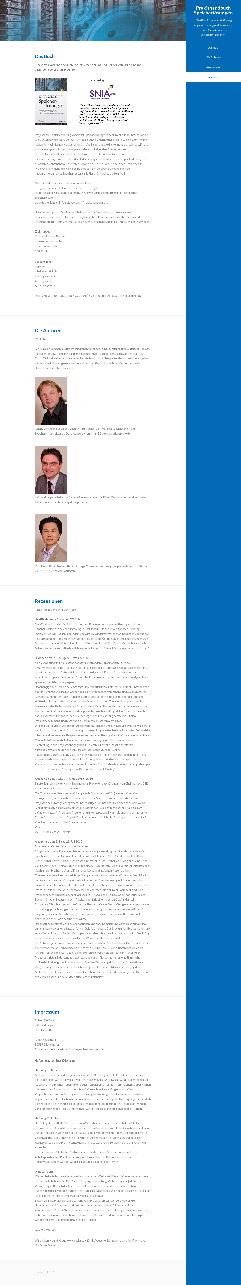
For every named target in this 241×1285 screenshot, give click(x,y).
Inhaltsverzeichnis (46, 271)
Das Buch (213, 47)
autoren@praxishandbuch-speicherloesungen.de (74, 1049)
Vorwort (40, 266)
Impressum (213, 77)
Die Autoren (213, 57)
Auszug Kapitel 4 (45, 286)
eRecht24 (50, 1229)
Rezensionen (213, 67)
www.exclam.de (76, 1240)
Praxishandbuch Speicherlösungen (213, 10)
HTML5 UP (48, 1272)
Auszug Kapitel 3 (45, 281)
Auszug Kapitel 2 (45, 276)
